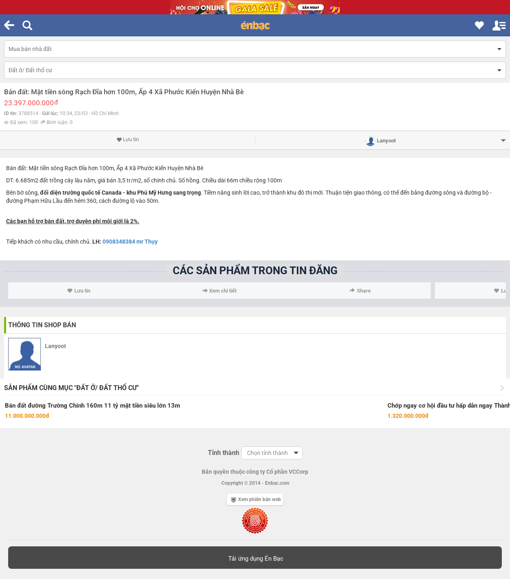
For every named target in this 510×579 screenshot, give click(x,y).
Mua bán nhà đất (30, 49)
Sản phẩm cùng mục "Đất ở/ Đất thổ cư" (71, 388)
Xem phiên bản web (256, 499)
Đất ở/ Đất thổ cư (30, 70)
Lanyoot (55, 346)
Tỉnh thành (223, 453)
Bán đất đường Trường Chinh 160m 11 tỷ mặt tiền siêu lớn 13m (92, 405)
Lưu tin (127, 139)
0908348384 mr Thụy (130, 241)
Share (360, 291)
